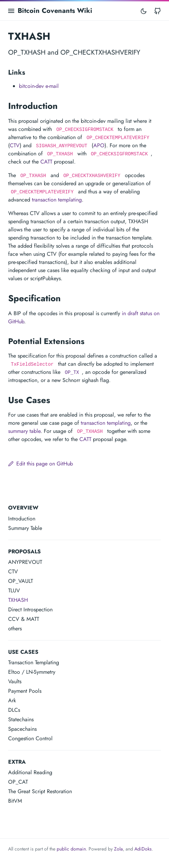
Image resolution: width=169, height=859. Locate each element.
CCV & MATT (23, 619)
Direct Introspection (30, 609)
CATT (46, 162)
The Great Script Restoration (40, 791)
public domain (71, 848)
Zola (118, 848)
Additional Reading (30, 772)
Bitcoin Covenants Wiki (55, 11)
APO (99, 145)
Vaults (14, 681)
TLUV (14, 590)
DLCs (14, 710)
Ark (12, 700)
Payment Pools (24, 691)
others (15, 628)
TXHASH (18, 600)
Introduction (21, 518)
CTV (13, 571)
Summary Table (25, 528)
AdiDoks (143, 848)
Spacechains (22, 729)
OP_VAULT (20, 581)
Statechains (21, 719)
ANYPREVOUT (25, 562)
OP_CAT (18, 782)
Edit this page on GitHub (40, 463)
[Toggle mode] (143, 11)
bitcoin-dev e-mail (39, 86)
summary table (24, 431)
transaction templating (57, 200)
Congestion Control (30, 738)
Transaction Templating (33, 662)
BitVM (15, 801)
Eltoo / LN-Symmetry (31, 672)
